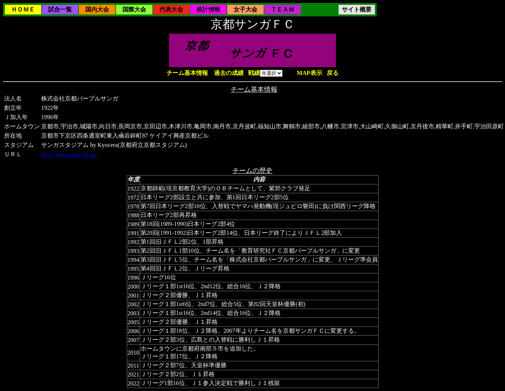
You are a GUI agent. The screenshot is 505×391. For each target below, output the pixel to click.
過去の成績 (229, 73)
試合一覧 (60, 9)
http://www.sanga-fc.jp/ (69, 154)
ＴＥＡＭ (282, 9)
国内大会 (97, 9)
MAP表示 (309, 73)
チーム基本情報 (187, 73)
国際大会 (134, 9)
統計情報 (208, 9)
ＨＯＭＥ (23, 9)
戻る (333, 73)
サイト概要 (357, 9)
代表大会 (171, 9)
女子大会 (245, 9)
